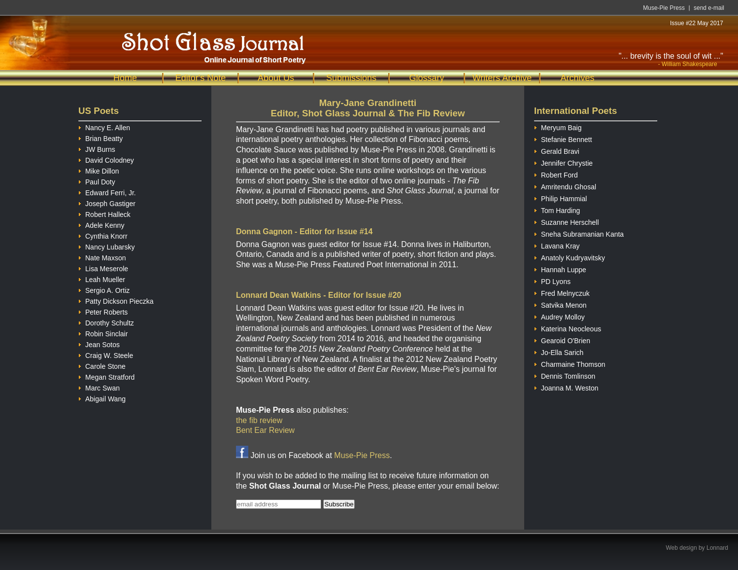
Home (125, 78)
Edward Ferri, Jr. (107, 191)
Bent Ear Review (265, 430)
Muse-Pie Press (664, 7)
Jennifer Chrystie (563, 162)
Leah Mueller (101, 278)
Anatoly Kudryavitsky (569, 256)
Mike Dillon (98, 170)
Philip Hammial (560, 197)
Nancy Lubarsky (106, 246)
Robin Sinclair (103, 332)
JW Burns (96, 148)
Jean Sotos (99, 343)
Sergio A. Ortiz (104, 289)
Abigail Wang (102, 397)
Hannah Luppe (560, 268)
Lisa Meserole (103, 267)
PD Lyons (552, 280)
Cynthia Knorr (103, 235)
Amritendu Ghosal (565, 185)
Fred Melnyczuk (562, 292)
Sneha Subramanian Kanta (579, 233)
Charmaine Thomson (569, 363)
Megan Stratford (106, 376)
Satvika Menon (560, 304)
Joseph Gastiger (106, 202)
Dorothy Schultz (106, 322)
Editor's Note (200, 78)
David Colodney (106, 159)
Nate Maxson (102, 256)
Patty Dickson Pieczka (116, 300)
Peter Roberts (103, 311)
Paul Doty (96, 181)
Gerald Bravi (556, 150)
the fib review (259, 420)
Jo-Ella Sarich (558, 351)
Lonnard (717, 547)
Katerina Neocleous (567, 327)
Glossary (426, 78)
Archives (577, 78)
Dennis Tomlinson (564, 375)
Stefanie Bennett (563, 138)
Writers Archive (502, 78)
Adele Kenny (101, 224)
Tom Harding (557, 209)
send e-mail (709, 7)
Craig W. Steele (105, 354)
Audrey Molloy (559, 316)
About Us (276, 78)
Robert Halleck (104, 213)
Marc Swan (99, 387)
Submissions (351, 78)
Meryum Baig (557, 126)
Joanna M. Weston (566, 387)
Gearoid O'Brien (562, 339)
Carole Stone (102, 365)
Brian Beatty (100, 137)
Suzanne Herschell (566, 221)
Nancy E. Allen (104, 126)
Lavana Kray (557, 245)
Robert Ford (556, 174)
